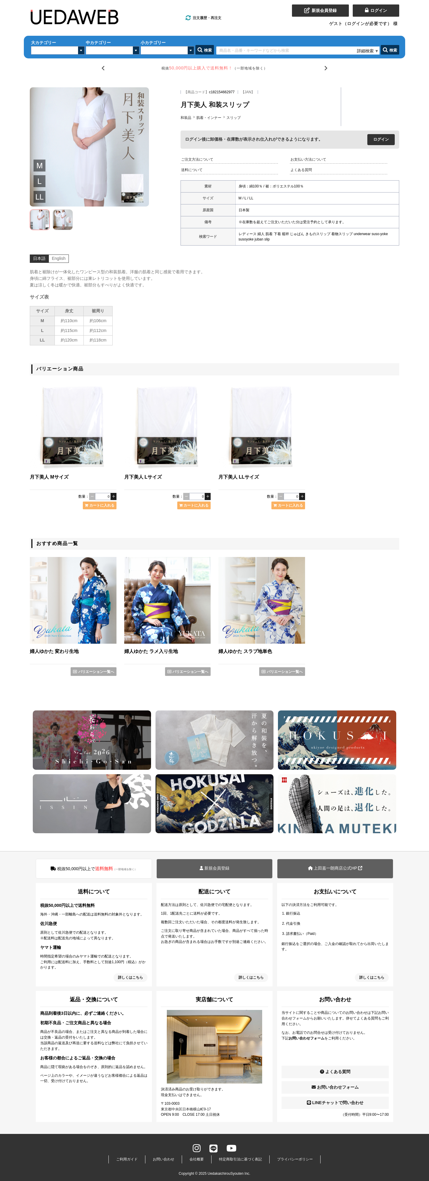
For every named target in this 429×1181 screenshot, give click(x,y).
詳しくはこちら (130, 977)
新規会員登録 (214, 868)
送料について (192, 170)
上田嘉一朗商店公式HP (335, 868)
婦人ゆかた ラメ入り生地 (151, 651)
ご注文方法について (197, 159)
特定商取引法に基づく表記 (240, 1159)
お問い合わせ (163, 1159)
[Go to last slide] (103, 68)
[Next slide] (326, 68)
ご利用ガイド (127, 1159)
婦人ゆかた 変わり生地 (54, 651)
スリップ (233, 118)
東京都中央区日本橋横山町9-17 (186, 1109)
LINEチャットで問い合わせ (335, 1102)
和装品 (186, 118)
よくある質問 (301, 170)
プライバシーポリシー (295, 1159)
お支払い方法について (308, 159)
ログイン (381, 139)
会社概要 (196, 1159)
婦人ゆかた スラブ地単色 (245, 651)
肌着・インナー (208, 118)
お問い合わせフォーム (335, 1087)
